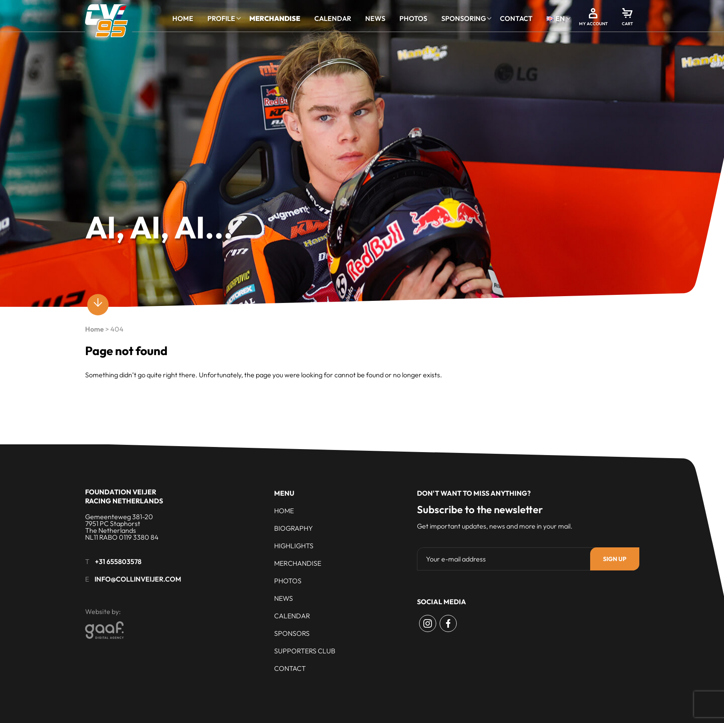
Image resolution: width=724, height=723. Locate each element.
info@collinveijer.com (138, 579)
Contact (516, 18)
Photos (413, 18)
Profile (221, 18)
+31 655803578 (118, 561)
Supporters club (304, 651)
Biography (293, 528)
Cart (627, 23)
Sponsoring (463, 18)
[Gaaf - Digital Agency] (160, 630)
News (375, 18)
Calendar (332, 18)
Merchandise (274, 18)
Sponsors (292, 633)
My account (593, 23)
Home (182, 18)
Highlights (293, 545)
